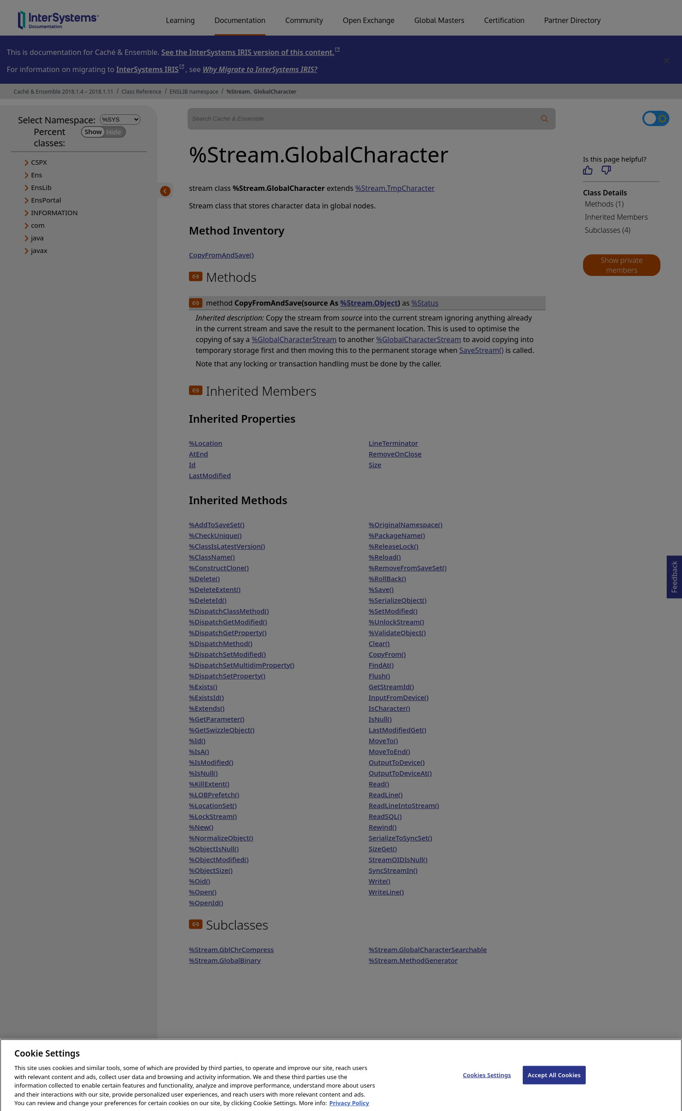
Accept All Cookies (554, 1080)
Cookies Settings (487, 1080)
